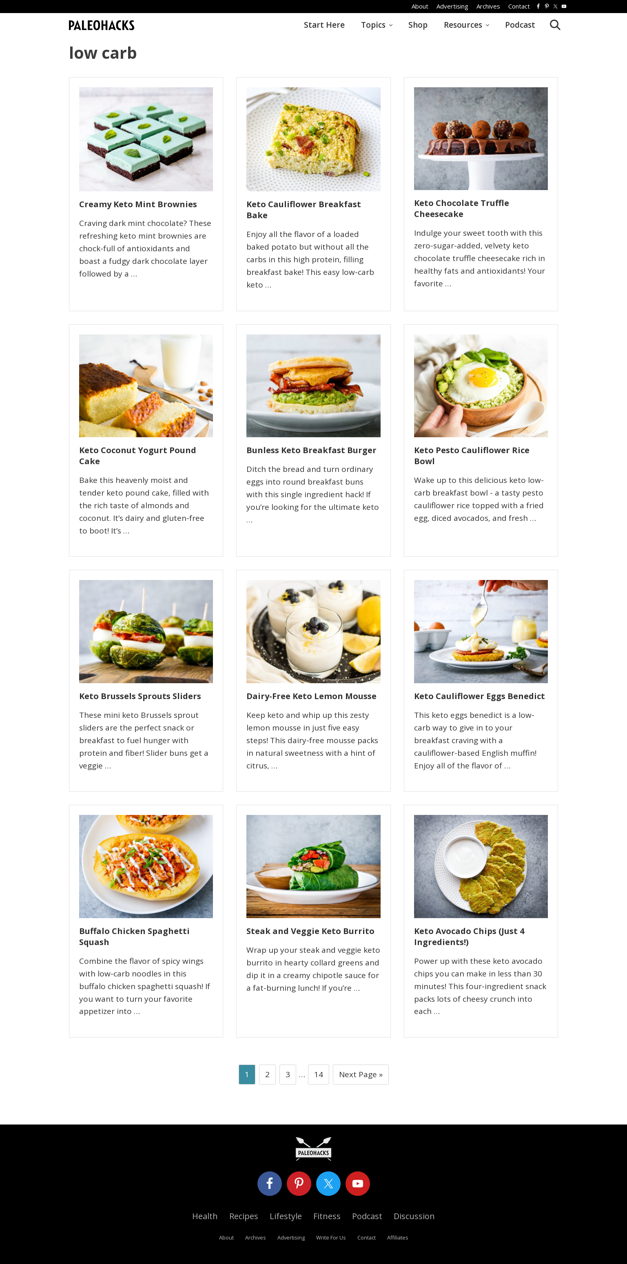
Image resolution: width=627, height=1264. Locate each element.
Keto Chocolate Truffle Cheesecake (461, 208)
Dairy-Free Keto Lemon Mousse (311, 696)
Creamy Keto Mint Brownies (138, 204)
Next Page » (361, 1076)
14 (318, 1076)
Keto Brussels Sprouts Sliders (140, 696)
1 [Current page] (247, 1076)
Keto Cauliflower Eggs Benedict (479, 696)
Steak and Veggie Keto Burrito (310, 930)
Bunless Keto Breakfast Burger (311, 450)
